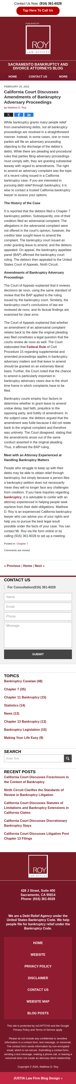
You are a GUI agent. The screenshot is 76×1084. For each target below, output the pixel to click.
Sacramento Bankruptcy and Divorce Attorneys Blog (38, 38)
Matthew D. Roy (49, 1066)
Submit (38, 654)
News (11, 713)
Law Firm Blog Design (37, 1078)
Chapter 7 (22, 543)
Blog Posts (38, 1013)
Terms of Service (45, 1029)
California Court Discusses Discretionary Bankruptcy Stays (35, 823)
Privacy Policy (38, 966)
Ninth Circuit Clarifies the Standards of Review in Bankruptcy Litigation (34, 792)
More (63, 76)
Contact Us (38, 76)
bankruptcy (12, 497)
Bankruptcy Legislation (25, 729)
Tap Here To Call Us (38, 10)
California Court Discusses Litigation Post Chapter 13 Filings (36, 836)
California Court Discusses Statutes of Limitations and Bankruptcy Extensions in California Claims (36, 807)
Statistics (14, 705)
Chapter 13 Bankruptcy (25, 721)
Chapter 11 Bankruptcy (25, 697)
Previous (12, 566)
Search (68, 758)
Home (12, 76)
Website (38, 954)
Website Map (38, 1001)
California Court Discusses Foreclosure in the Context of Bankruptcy (36, 779)
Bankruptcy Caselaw (23, 681)
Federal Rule (36, 347)
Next (40, 566)
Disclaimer (38, 978)
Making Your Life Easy (23, 737)
